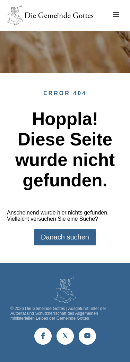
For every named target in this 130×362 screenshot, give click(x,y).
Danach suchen (65, 237)
